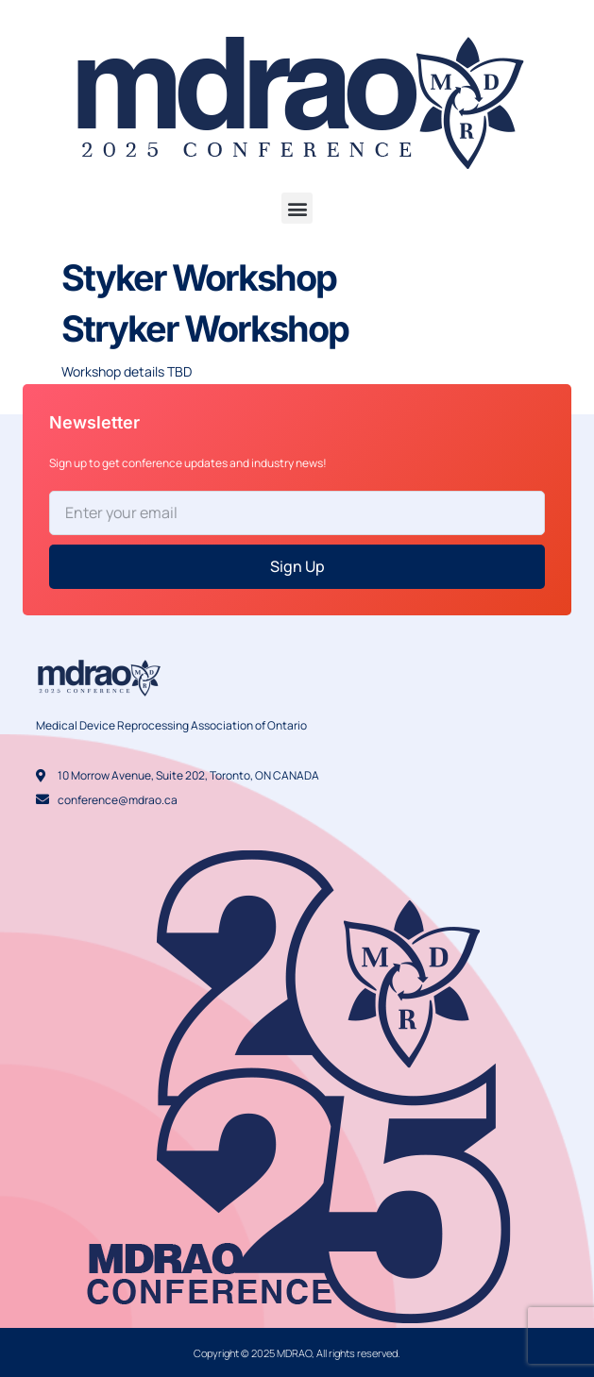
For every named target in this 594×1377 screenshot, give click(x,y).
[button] (297, 208)
